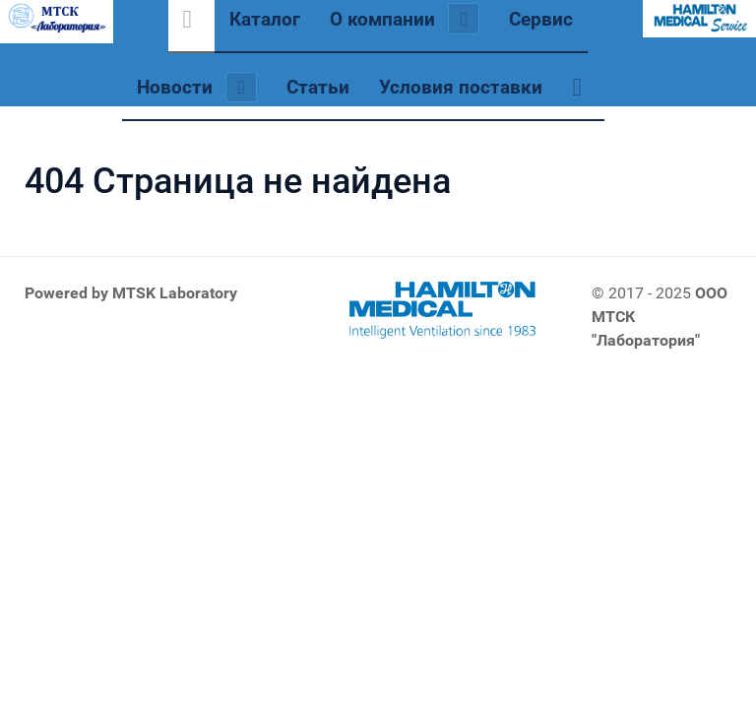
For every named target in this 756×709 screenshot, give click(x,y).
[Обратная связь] (580, 87)
